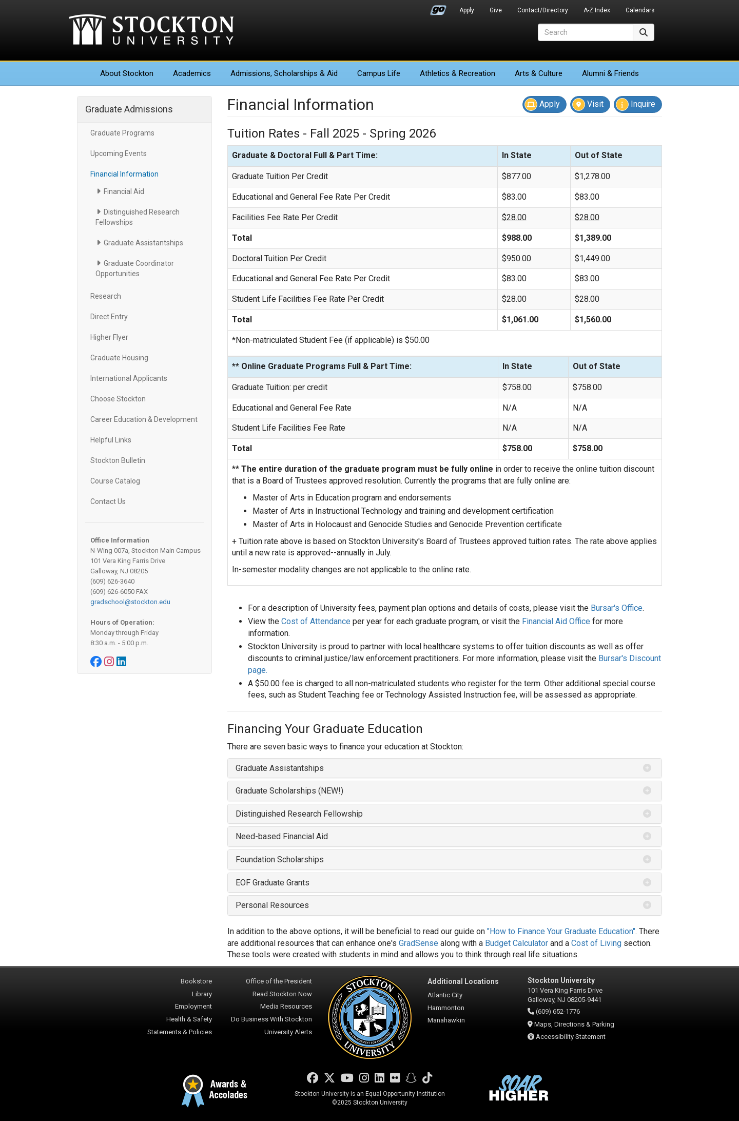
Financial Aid (124, 191)
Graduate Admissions (129, 109)
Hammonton (445, 1008)
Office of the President (279, 981)
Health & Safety (189, 1019)
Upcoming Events (118, 153)
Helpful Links (110, 440)
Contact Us (108, 501)
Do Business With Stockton (271, 1019)
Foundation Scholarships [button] (280, 859)
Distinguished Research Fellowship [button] (299, 814)
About (126, 73)
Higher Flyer (109, 337)
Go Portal (438, 7)
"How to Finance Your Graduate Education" (561, 931)
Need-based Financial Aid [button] (282, 836)
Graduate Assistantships (143, 243)
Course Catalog (115, 481)
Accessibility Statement (571, 1036)
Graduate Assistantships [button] (280, 768)
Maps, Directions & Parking (574, 1024)
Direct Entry (109, 317)
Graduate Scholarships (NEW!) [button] (289, 791)
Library (202, 994)
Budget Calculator (516, 943)
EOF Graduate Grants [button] (272, 882)
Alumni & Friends (610, 73)
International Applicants (128, 378)
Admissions (284, 73)
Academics (192, 73)
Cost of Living (596, 943)
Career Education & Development (144, 419)
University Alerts (288, 1032)
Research (105, 296)
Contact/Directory (542, 10)
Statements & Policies (179, 1032)
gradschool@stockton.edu (130, 602)
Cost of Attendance (316, 621)
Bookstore (196, 981)
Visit (588, 104)
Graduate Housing (119, 358)
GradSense (418, 943)
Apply (466, 10)
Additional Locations (463, 981)
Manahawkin (446, 1020)
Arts (538, 73)
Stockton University (151, 31)
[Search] (585, 32)
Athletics (457, 73)
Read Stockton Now (282, 994)
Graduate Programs (122, 133)
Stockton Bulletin (117, 460)
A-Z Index (597, 10)
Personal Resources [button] (272, 905)
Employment (193, 1006)
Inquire (635, 104)
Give (496, 10)
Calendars (640, 10)
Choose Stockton (118, 399)
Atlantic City (444, 995)
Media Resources (286, 1006)
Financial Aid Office (556, 621)
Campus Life (378, 73)
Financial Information (124, 174)
